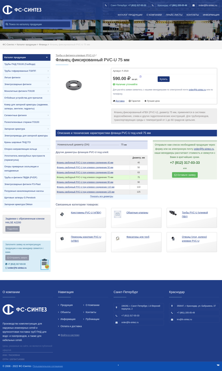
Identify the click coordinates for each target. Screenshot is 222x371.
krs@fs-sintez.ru (184, 319)
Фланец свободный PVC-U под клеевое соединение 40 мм (85, 162)
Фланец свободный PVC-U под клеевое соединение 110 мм (85, 187)
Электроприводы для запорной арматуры (26, 135)
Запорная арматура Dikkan (18, 204)
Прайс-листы (174, 15)
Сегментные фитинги (15, 115)
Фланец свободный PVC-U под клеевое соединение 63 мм (85, 172)
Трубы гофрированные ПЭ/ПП (20, 71)
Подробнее (12, 229)
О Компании (154, 15)
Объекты (66, 312)
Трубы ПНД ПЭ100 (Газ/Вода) (19, 64)
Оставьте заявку (185, 175)
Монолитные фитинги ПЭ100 (19, 91)
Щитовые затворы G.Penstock (20, 197)
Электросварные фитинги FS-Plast (22, 184)
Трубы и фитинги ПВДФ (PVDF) (20, 177)
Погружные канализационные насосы (24, 191)
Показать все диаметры (101, 196)
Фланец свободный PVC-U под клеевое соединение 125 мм (85, 192)
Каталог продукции (130, 15)
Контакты (193, 15)
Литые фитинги (12, 77)
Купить (163, 79)
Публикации (92, 319)
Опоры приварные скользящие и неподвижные (21, 168)
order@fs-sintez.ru (208, 5)
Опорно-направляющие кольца (20, 149)
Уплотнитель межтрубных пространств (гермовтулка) (24, 157)
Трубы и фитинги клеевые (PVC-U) (75, 55)
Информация (211, 15)
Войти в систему (70, 335)
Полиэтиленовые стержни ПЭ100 (21, 122)
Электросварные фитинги (17, 84)
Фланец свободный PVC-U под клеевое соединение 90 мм (85, 182)
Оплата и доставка (71, 326)
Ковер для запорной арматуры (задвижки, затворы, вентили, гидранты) (26, 106)
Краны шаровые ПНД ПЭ (17, 142)
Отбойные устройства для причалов (23, 97)
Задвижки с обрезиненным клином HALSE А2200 (26, 224)
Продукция (67, 305)
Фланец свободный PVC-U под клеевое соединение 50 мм (85, 167)
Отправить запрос (17, 257)
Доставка (120, 101)
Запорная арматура (14, 129)
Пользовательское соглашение (48, 366)
